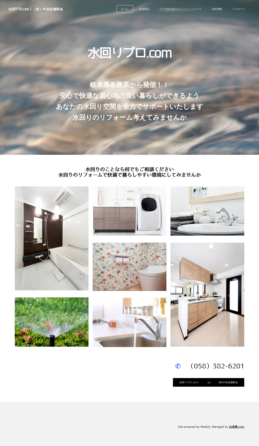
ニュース (196, 8)
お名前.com (236, 427)
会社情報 (217, 8)
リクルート (239, 8)
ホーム (125, 8)
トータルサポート (170, 8)
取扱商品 (144, 8)
